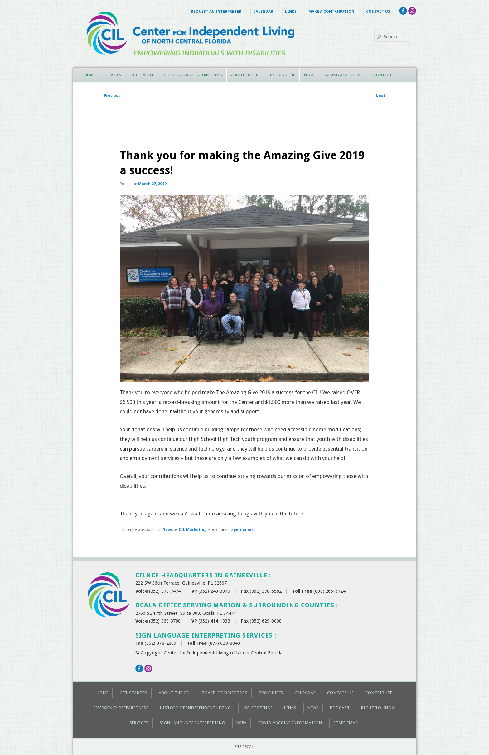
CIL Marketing (192, 530)
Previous (109, 95)
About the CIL (245, 75)
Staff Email (346, 722)
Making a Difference (344, 75)
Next (383, 95)
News (309, 75)
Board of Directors (225, 692)
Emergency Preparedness (121, 707)
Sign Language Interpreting (193, 75)
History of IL (282, 75)
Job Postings (257, 707)
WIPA (241, 722)
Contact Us (378, 11)
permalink (244, 530)
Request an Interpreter (216, 11)
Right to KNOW (378, 707)
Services (112, 75)
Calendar (263, 11)
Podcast (340, 707)
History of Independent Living (195, 707)
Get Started (142, 75)
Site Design (244, 746)
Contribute (378, 692)
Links (291, 11)
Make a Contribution (331, 11)
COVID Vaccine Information (290, 722)
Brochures (271, 692)
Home (90, 75)
